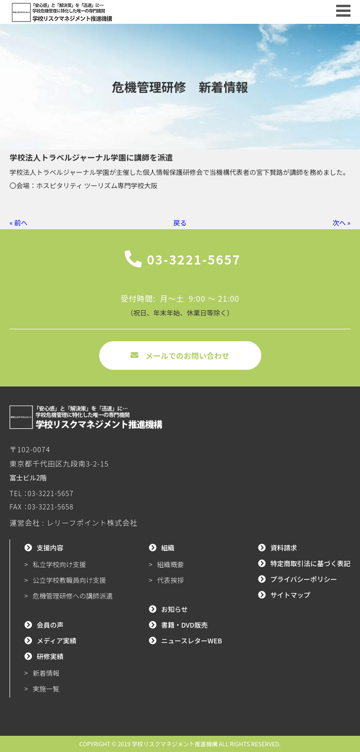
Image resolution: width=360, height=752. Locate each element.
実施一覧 (46, 688)
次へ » (341, 222)
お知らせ (174, 609)
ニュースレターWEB (191, 640)
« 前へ (19, 222)
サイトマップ (290, 595)
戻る (180, 222)
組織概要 (170, 564)
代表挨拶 (170, 580)
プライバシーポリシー (303, 579)
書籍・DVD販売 (184, 625)
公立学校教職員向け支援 (69, 580)
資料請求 (283, 547)
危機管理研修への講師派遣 (73, 595)
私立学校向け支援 (59, 564)
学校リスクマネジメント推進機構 (174, 744)
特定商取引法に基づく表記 (310, 563)
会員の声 (50, 625)
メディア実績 (56, 640)
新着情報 (46, 673)
